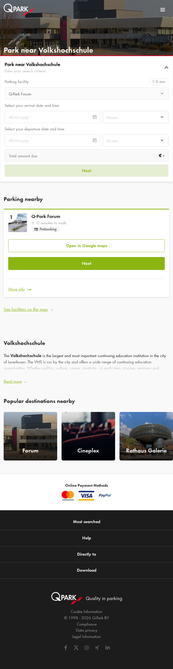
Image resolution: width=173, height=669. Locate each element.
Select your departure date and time (34, 129)
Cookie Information (86, 611)
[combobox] (86, 94)
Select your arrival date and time (32, 105)
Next (86, 263)
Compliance (87, 624)
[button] (86, 67)
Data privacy (86, 630)
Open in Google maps (86, 245)
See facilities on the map (26, 309)
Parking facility (17, 81)
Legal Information (86, 636)
